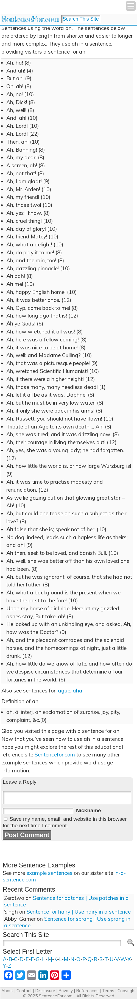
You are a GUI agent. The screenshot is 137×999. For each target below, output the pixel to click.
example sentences (49, 873)
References (87, 990)
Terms (108, 990)
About (7, 990)
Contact (24, 990)
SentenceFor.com (30, 19)
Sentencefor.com (55, 754)
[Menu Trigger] (131, 6)
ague (64, 690)
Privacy (65, 990)
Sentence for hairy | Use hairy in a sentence (79, 911)
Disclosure (45, 990)
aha (77, 690)
